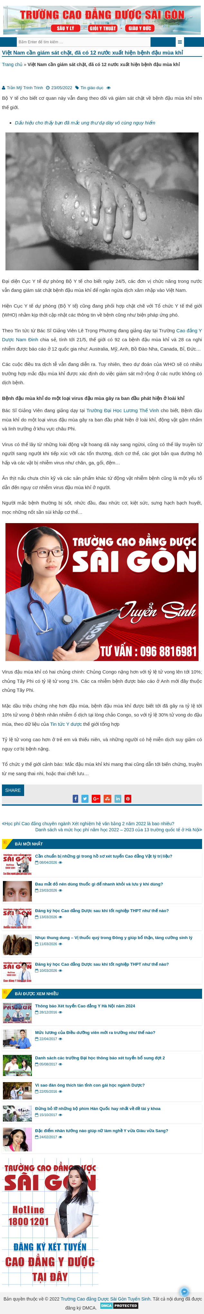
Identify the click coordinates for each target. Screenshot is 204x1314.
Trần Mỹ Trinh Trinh (25, 87)
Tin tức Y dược (66, 724)
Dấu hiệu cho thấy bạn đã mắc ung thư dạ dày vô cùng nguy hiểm (85, 122)
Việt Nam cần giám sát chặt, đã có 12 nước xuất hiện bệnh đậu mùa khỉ (92, 53)
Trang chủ (12, 64)
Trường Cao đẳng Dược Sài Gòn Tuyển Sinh (105, 1298)
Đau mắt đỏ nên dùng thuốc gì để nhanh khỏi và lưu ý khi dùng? (99, 884)
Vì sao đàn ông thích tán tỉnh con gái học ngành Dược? (90, 1085)
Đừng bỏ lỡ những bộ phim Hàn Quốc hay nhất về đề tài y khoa (98, 1108)
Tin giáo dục (91, 87)
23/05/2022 (61, 87)
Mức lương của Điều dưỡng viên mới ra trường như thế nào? (95, 1032)
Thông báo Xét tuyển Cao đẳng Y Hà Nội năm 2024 (85, 1006)
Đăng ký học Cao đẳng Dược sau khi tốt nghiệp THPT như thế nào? (102, 910)
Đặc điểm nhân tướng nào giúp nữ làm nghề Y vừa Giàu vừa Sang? (101, 1130)
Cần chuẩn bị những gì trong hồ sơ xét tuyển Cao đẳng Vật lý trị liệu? (103, 856)
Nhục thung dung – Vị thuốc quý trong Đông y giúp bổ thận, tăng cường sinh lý (113, 937)
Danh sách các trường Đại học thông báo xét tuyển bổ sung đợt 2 (100, 1057)
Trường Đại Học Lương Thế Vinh (123, 410)
